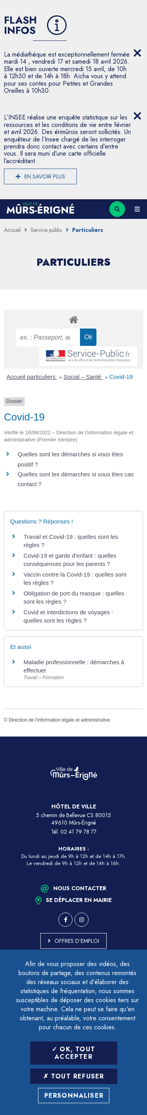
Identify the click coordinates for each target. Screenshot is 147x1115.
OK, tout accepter (73, 1053)
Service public (46, 230)
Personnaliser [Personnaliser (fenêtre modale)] (74, 1095)
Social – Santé (83, 376)
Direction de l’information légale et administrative (59, 720)
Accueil (12, 230)
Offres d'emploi (76, 941)
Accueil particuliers (32, 376)
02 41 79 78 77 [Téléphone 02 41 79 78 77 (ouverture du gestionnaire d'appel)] (78, 832)
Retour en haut (135, 736)
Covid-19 (121, 376)
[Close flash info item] (137, 53)
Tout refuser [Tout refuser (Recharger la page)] (73, 1076)
